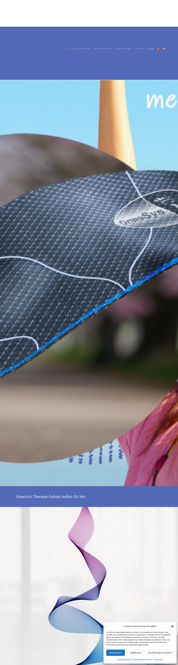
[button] (172, 626)
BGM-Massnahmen (103, 49)
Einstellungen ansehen (160, 652)
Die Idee (139, 49)
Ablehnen (135, 652)
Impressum (158, 659)
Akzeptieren (115, 652)
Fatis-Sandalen (124, 49)
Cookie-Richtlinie (124, 659)
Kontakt (150, 49)
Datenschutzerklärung (142, 659)
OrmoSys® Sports (81, 49)
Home (66, 49)
